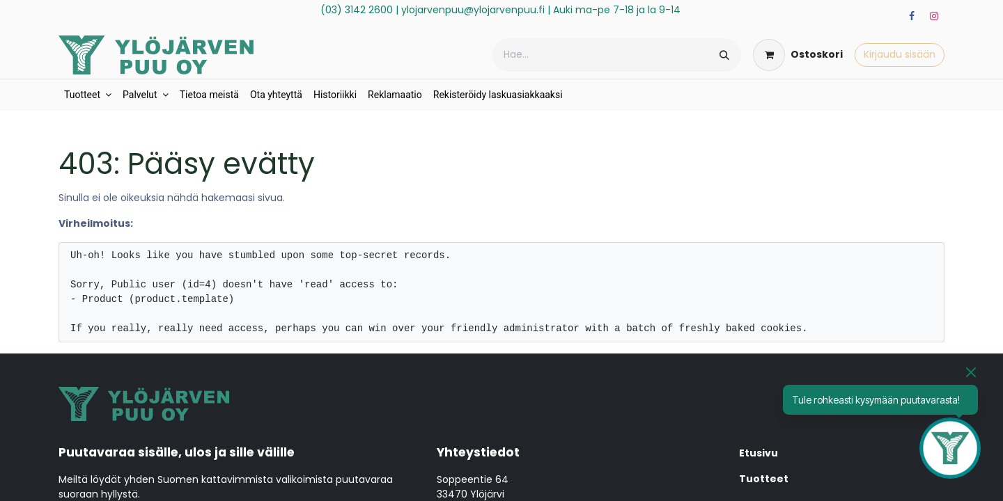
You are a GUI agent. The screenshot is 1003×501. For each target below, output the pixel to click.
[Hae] (724, 55)
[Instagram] (934, 16)
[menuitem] (88, 95)
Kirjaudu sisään (899, 54)
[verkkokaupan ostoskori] (798, 55)
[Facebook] (912, 16)
